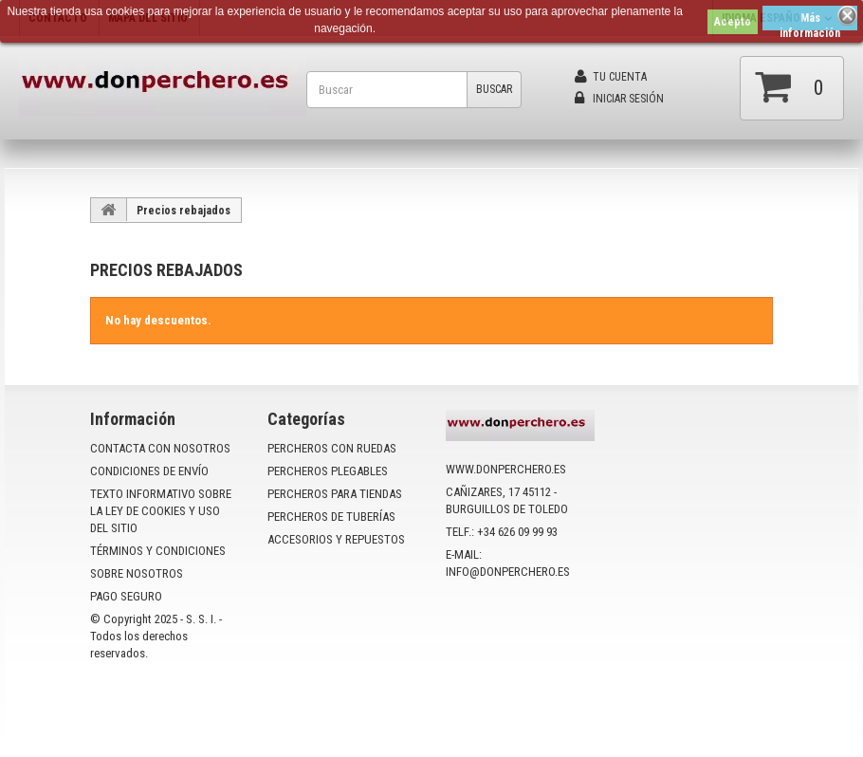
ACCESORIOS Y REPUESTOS (336, 539)
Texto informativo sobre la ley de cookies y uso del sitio (160, 511)
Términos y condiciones (158, 551)
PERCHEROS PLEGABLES (327, 471)
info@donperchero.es (508, 571)
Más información (810, 20)
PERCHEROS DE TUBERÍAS (331, 516)
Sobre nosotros (136, 573)
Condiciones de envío (149, 471)
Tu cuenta (611, 76)
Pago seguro (126, 596)
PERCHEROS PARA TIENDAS (334, 494)
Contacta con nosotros (160, 448)
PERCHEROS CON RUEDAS (331, 448)
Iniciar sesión (619, 98)
